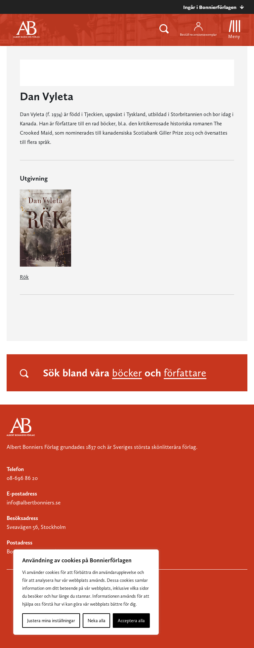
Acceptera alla (131, 620)
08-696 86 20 (22, 478)
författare (185, 373)
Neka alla (97, 620)
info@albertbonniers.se (34, 502)
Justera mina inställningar (51, 620)
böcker (127, 373)
